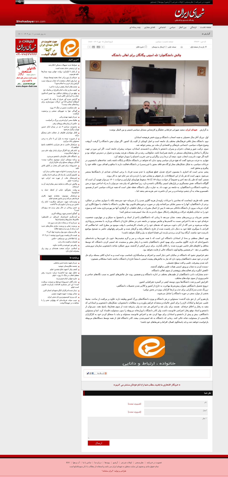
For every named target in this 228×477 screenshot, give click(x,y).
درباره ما (97, 462)
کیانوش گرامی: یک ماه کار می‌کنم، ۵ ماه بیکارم (60, 175)
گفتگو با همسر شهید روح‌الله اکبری (64, 213)
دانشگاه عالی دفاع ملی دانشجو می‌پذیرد (62, 156)
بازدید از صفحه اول (198, 47)
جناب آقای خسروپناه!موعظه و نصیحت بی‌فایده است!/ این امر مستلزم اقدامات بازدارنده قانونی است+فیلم (60, 284)
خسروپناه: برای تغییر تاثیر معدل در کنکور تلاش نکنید (60, 167)
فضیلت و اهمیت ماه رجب (67, 242)
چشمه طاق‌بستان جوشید (67, 266)
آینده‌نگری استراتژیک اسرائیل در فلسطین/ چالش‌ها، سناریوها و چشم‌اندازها (60, 218)
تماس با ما (87, 462)
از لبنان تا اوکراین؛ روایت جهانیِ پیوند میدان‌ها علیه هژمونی (60, 73)
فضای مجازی (149, 27)
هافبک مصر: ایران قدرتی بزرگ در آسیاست (61, 120)
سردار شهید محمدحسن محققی (65, 263)
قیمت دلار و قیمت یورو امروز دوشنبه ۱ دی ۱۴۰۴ (59, 235)
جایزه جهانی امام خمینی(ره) (66, 278)
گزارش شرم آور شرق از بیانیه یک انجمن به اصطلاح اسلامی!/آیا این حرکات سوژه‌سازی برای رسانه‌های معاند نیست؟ (60, 101)
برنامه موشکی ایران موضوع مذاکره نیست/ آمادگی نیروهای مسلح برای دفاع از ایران (60, 161)
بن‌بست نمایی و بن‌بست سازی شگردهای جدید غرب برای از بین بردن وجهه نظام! (60, 227)
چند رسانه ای (135, 27)
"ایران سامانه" (107, 471)
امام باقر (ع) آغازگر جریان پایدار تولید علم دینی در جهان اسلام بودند (60, 152)
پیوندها (161, 2)
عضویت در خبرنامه (202, 2)
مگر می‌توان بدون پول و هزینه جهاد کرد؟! (62, 232)
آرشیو (167, 2)
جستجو (153, 2)
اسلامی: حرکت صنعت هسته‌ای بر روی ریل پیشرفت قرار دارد (60, 249)
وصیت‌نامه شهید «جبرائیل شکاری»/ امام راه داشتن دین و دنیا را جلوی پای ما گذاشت (60, 203)
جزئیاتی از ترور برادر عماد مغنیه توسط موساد (60, 77)
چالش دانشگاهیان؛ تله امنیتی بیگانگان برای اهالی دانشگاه (147, 55)
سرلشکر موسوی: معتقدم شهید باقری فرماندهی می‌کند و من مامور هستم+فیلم (60, 197)
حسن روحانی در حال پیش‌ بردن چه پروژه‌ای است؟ (60, 209)
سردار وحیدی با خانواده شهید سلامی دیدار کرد (60, 171)
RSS (68, 462)
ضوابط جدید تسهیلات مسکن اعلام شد (62, 65)
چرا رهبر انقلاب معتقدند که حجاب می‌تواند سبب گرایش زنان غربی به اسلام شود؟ (60, 82)
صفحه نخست (205, 27)
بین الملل (182, 27)
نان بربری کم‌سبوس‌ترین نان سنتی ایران (62, 297)
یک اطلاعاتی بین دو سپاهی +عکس (64, 238)
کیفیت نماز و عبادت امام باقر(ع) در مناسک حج (60, 90)
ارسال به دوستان (159, 47)
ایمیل (205, 410)
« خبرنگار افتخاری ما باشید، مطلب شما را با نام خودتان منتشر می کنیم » (147, 385)
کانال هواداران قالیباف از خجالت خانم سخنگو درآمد (60, 134)
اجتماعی (162, 27)
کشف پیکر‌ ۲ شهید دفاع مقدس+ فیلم (63, 269)
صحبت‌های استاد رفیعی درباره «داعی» (63, 87)
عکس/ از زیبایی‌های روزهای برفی (65, 123)
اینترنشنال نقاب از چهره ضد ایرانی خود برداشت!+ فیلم (60, 179)
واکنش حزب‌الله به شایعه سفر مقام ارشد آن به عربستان (60, 185)
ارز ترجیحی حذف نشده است (66, 68)
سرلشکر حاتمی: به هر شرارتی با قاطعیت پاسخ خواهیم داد (60, 146)
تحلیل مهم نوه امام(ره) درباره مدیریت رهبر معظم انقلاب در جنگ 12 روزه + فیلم (60, 274)
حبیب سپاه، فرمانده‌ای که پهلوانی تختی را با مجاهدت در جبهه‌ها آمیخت (60, 301)
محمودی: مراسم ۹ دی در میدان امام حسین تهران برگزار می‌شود (60, 128)
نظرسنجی (189, 2)
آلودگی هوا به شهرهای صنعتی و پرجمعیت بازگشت (60, 112)
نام (205, 402)
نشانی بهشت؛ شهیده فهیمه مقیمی (64, 294)
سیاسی (172, 27)
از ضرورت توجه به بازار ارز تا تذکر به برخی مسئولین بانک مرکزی (60, 140)
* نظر (204, 418)
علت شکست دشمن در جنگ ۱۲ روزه (63, 108)
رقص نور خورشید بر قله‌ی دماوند (65, 245)
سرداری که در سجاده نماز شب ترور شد (62, 223)
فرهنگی (193, 27)
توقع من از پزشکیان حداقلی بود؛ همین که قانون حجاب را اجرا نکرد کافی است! (60, 94)
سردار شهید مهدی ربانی (68, 117)
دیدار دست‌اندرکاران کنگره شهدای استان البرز (60, 290)
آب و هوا (76, 462)
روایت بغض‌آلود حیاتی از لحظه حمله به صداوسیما (60, 191)
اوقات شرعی (177, 2)
